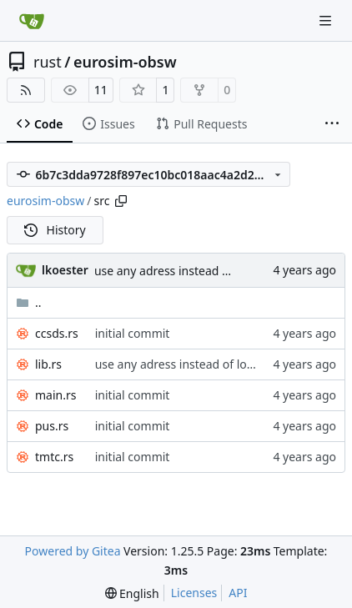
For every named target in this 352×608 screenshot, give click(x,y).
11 (101, 90)
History (55, 230)
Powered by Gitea (73, 551)
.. (29, 302)
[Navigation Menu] (327, 20)
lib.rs (48, 364)
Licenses (194, 592)
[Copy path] (121, 201)
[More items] (332, 124)
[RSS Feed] (26, 90)
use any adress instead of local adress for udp (219, 271)
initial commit (132, 333)
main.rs (55, 395)
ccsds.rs (56, 333)
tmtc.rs (54, 457)
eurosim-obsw (125, 61)
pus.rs (51, 426)
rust (47, 61)
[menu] (132, 593)
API (238, 592)
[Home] (31, 21)
